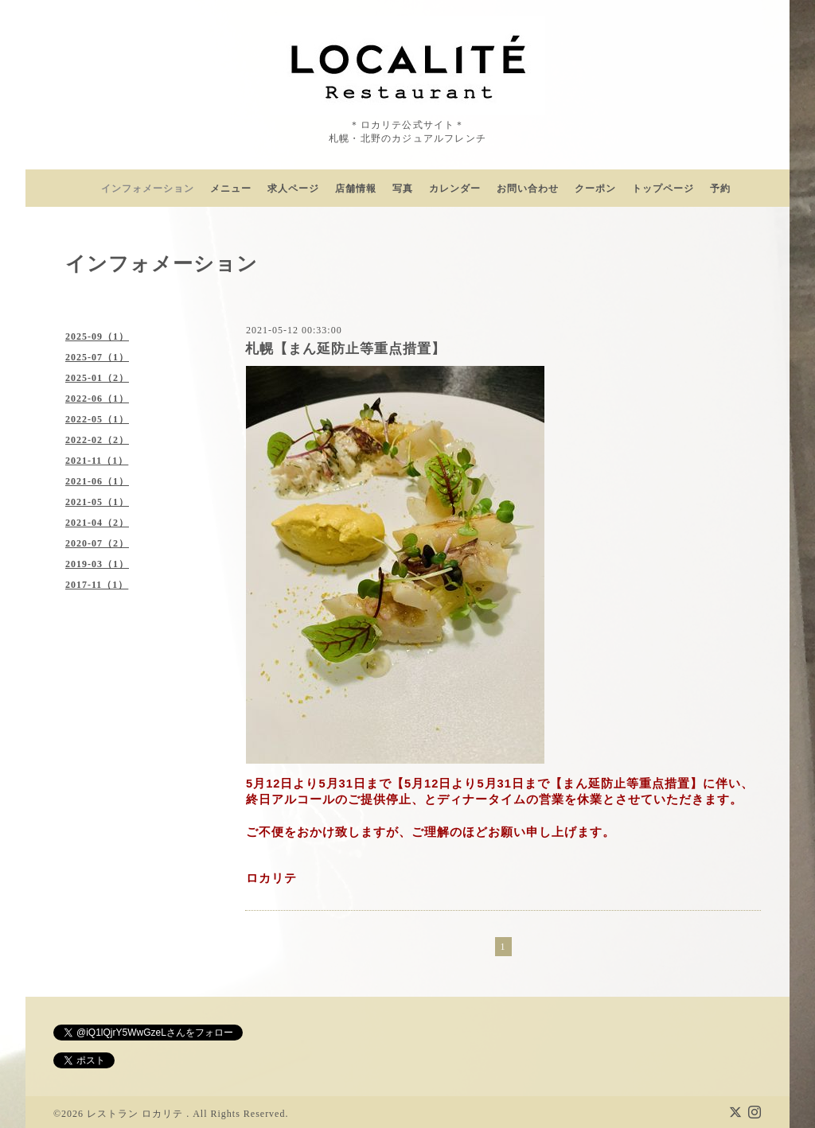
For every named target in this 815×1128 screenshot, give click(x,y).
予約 (720, 188)
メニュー (231, 188)
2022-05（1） (97, 419)
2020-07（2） (97, 543)
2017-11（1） (96, 584)
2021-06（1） (97, 481)
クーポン (595, 188)
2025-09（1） (97, 336)
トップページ (663, 188)
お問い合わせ (528, 188)
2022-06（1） (97, 398)
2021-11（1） (96, 460)
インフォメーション (147, 188)
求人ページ (293, 188)
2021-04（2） (97, 522)
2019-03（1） (97, 564)
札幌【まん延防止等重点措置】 (345, 348)
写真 (402, 188)
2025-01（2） (97, 377)
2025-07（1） (97, 357)
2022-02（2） (97, 439)
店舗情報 (355, 188)
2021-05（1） (97, 502)
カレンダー (455, 188)
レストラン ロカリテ (136, 1113)
